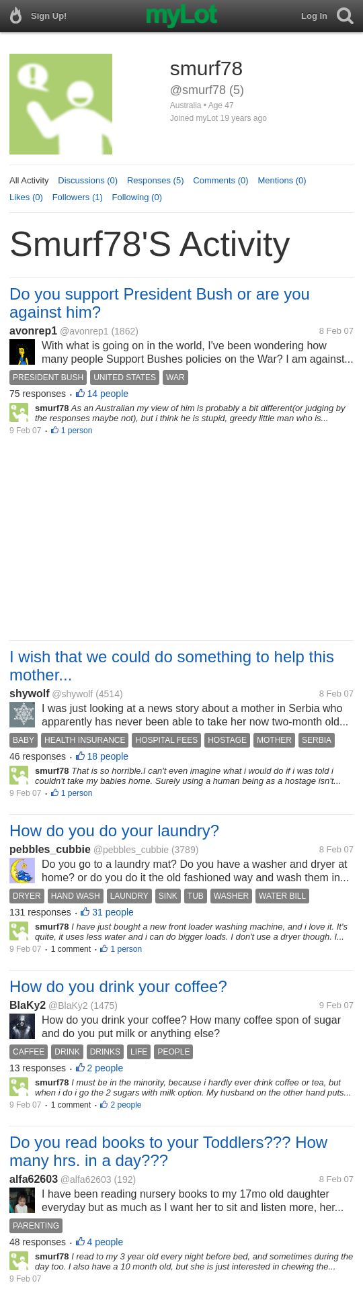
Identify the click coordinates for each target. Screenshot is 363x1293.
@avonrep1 (84, 331)
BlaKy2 (27, 1005)
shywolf (29, 693)
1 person (77, 430)
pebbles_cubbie (50, 849)
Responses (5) (155, 180)
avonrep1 (33, 331)
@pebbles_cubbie (131, 849)
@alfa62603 (86, 1179)
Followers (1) (77, 197)
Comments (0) (220, 180)
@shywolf (72, 693)
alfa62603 (33, 1179)
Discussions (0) (88, 180)
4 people (105, 1242)
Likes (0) (26, 197)
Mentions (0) (281, 180)
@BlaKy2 (68, 1005)
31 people (113, 912)
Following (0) (137, 197)
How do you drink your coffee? (118, 986)
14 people (108, 393)
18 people (108, 756)
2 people (105, 1068)
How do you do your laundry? (114, 830)
